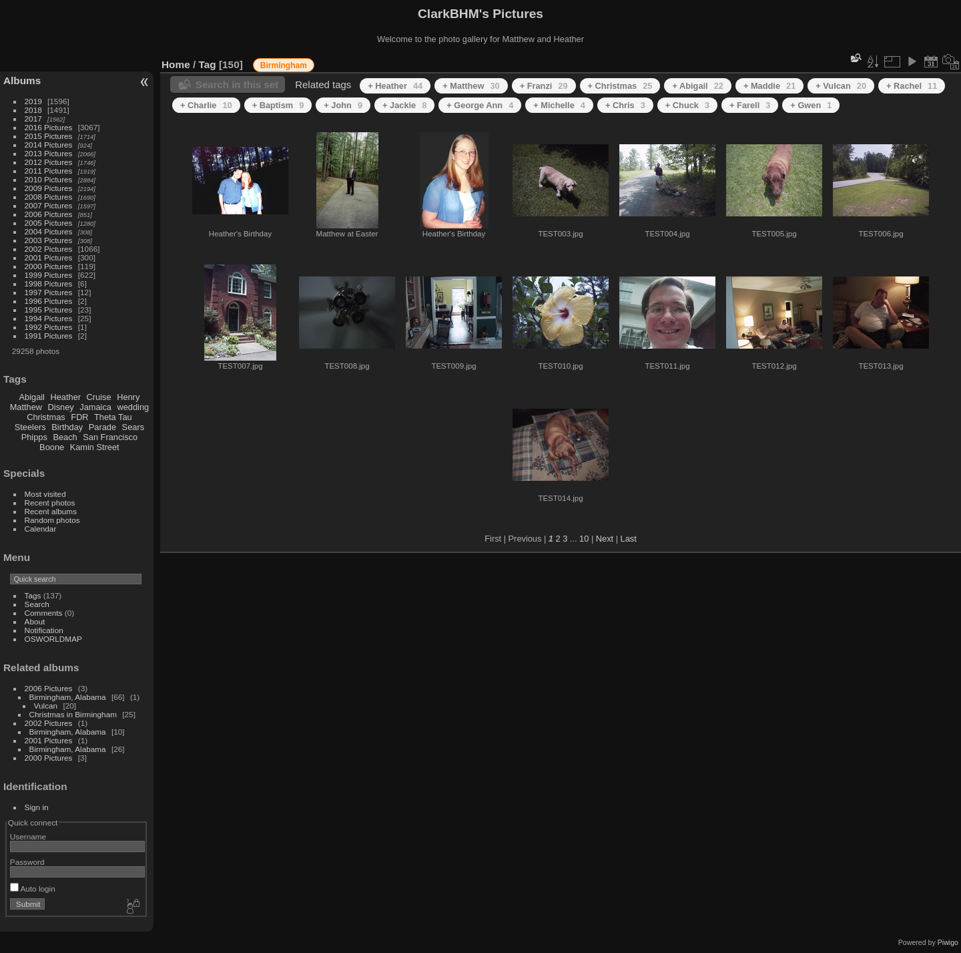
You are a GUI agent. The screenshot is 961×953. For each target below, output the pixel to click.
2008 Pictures (49, 196)
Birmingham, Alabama (67, 697)
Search (37, 604)
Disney (61, 407)
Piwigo (948, 942)
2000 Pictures (49, 266)
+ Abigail (697, 86)
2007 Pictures (49, 205)
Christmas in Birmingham (73, 714)
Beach (65, 437)
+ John (343, 105)
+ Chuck (687, 105)
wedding (133, 407)
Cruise (99, 397)
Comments (44, 612)
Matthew (26, 407)
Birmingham (283, 65)
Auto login (32, 888)
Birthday (67, 427)
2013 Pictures (49, 153)
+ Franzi (544, 86)
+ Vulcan (841, 86)
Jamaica (95, 407)
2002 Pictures (49, 248)
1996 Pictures (49, 301)
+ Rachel (911, 86)
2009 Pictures (49, 188)
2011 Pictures (49, 170)
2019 (33, 101)
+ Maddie (769, 86)
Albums (22, 80)
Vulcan (46, 705)
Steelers (30, 427)
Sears (133, 427)
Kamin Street (94, 447)
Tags (33, 595)
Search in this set (237, 84)
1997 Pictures (49, 292)
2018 (33, 110)
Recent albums (51, 511)
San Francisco (110, 437)
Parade (102, 427)
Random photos (52, 520)
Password (27, 861)
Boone (51, 447)
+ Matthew (470, 86)
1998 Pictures (49, 283)
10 (584, 539)
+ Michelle (559, 105)
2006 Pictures (49, 214)
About (35, 621)
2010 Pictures (49, 179)
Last (629, 539)
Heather (66, 397)
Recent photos (50, 502)
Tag (207, 64)
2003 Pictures (49, 240)
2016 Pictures (49, 127)
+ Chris (625, 105)
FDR (79, 417)
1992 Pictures (49, 327)
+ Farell (749, 105)
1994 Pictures (49, 318)
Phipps (34, 437)
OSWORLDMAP (53, 638)
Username (28, 836)
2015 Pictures (49, 136)
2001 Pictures (49, 257)
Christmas (46, 417)
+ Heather (395, 86)
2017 (33, 118)
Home (176, 64)
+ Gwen (811, 105)
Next (604, 539)
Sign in (37, 807)
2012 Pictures (49, 162)
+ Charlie (206, 105)
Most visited (45, 494)
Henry (128, 397)
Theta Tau (113, 417)
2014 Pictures (49, 144)
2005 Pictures (49, 222)
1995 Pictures (49, 309)
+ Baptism (278, 105)
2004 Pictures (49, 231)
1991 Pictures (49, 335)
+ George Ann (479, 105)
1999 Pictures (49, 274)
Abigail (32, 397)
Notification (44, 630)
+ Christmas (620, 86)
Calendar (41, 528)
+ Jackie (404, 105)
